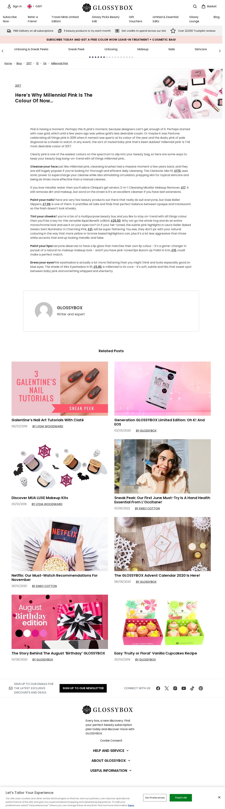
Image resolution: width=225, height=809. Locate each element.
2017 (29, 63)
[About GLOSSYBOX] (111, 760)
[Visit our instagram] (175, 688)
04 (45, 63)
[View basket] (209, 6)
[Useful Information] (111, 770)
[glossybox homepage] (111, 7)
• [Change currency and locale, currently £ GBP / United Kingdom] (34, 6)
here (131, 805)
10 (37, 63)
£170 (177, 171)
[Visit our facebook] (158, 688)
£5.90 (98, 267)
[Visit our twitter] (166, 688)
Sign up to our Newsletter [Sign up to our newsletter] (83, 688)
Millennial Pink (59, 63)
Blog (19, 63)
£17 (183, 188)
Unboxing (110, 49)
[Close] (219, 797)
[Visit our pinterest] (201, 688)
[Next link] (219, 51)
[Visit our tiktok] (192, 688)
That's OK (181, 797)
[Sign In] (14, 6)
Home (8, 63)
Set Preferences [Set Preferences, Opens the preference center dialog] (155, 797)
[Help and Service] (111, 750)
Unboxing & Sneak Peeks (31, 49)
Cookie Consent (111, 740)
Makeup (143, 49)
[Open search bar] (195, 6)
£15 (173, 250)
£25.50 (116, 221)
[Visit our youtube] (183, 688)
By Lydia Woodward (47, 426)
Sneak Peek (76, 49)
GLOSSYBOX (70, 308)
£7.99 (46, 204)
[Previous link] (2, 51)
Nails (171, 49)
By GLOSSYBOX (146, 431)
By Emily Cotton (147, 508)
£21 (90, 229)
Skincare (201, 49)
